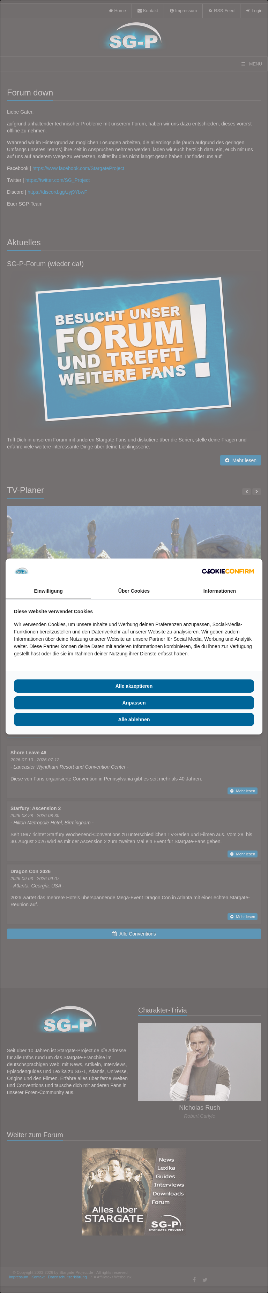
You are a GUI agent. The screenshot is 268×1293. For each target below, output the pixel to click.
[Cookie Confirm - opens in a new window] (228, 570)
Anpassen (134, 703)
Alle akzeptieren (134, 686)
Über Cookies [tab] (134, 591)
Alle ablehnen (134, 719)
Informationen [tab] (219, 591)
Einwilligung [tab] (48, 591)
